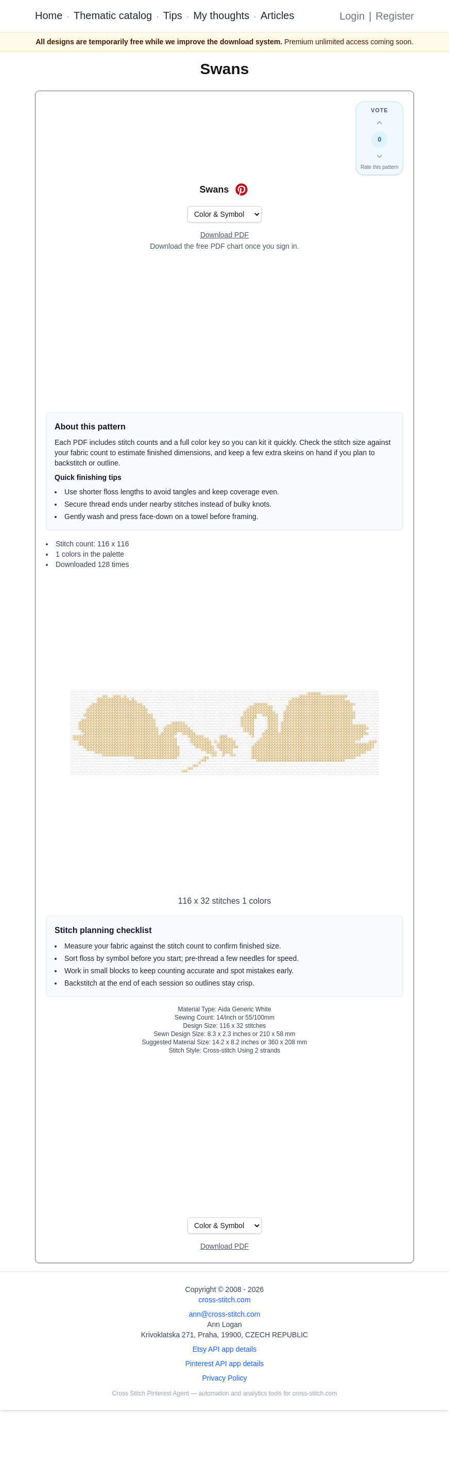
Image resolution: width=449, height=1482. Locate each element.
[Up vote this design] (379, 123)
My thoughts (221, 15)
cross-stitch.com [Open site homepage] (224, 1300)
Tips (172, 15)
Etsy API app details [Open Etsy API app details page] (225, 1349)
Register (395, 16)
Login (352, 16)
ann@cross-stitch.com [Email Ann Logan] (225, 1314)
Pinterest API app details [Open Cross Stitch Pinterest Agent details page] (224, 1363)
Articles (278, 15)
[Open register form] (224, 235)
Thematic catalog (113, 15)
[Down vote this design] (379, 156)
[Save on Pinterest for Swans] (241, 189)
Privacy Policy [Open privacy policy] (224, 1378)
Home (48, 15)
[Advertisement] (224, 332)
